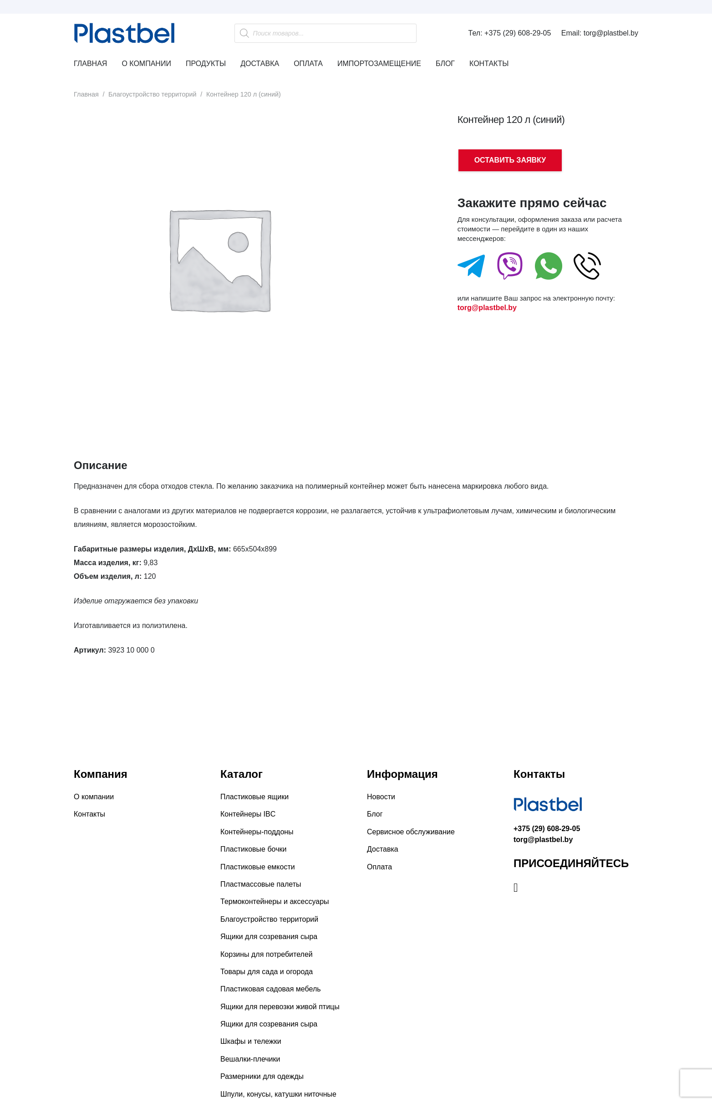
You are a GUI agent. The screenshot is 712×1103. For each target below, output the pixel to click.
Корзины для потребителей (266, 954)
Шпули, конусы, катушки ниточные (278, 1094)
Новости (381, 797)
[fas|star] (471, 268)
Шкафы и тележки (250, 1041)
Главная (86, 94)
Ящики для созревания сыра (268, 936)
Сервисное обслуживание (411, 832)
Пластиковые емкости (257, 867)
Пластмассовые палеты (260, 884)
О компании (94, 797)
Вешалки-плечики (250, 1059)
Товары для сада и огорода (266, 971)
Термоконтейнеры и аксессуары (274, 901)
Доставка (382, 849)
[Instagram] (516, 888)
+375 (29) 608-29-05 (547, 828)
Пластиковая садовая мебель (270, 989)
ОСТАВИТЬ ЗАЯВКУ (510, 160)
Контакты (89, 814)
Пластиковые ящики (254, 797)
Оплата (379, 867)
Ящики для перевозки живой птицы (280, 1007)
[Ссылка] (133, 33)
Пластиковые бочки (253, 849)
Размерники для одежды (262, 1076)
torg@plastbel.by (487, 307)
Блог (375, 814)
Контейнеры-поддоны (257, 832)
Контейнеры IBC (247, 814)
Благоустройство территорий (152, 94)
